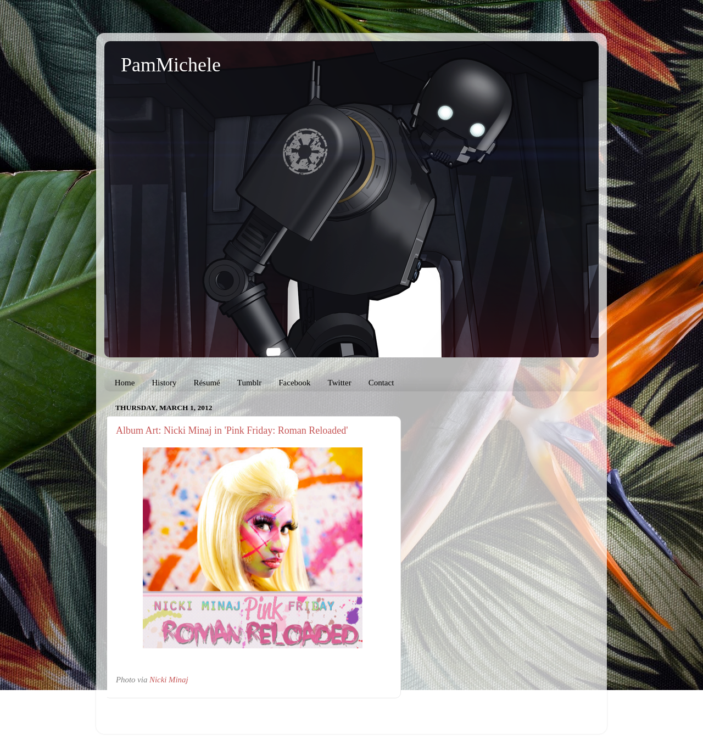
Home (125, 382)
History (164, 382)
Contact (381, 382)
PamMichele (171, 65)
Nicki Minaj (168, 679)
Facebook (294, 382)
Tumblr (249, 382)
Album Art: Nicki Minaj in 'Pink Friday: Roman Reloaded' (232, 430)
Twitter (340, 382)
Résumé (206, 382)
